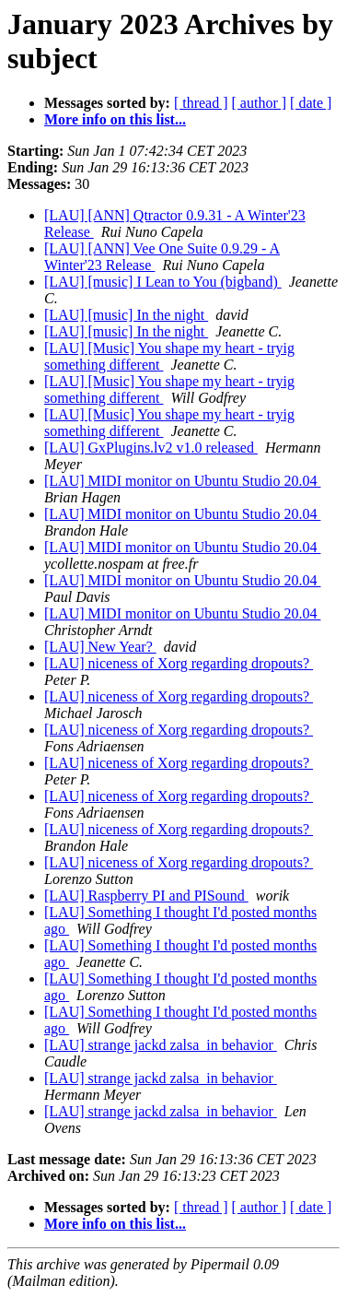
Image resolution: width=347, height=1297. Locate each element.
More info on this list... (115, 119)
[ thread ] (201, 103)
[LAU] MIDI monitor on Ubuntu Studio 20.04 (182, 481)
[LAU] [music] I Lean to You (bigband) (163, 281)
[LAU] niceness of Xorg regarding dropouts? (178, 663)
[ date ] (310, 103)
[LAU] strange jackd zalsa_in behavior (160, 1045)
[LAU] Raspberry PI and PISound (146, 895)
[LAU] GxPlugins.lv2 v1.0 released (151, 447)
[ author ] (259, 103)
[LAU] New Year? (100, 646)
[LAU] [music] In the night (126, 315)
